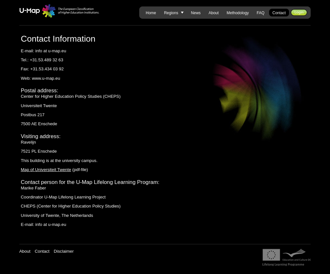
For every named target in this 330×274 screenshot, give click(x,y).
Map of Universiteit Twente (46, 169)
